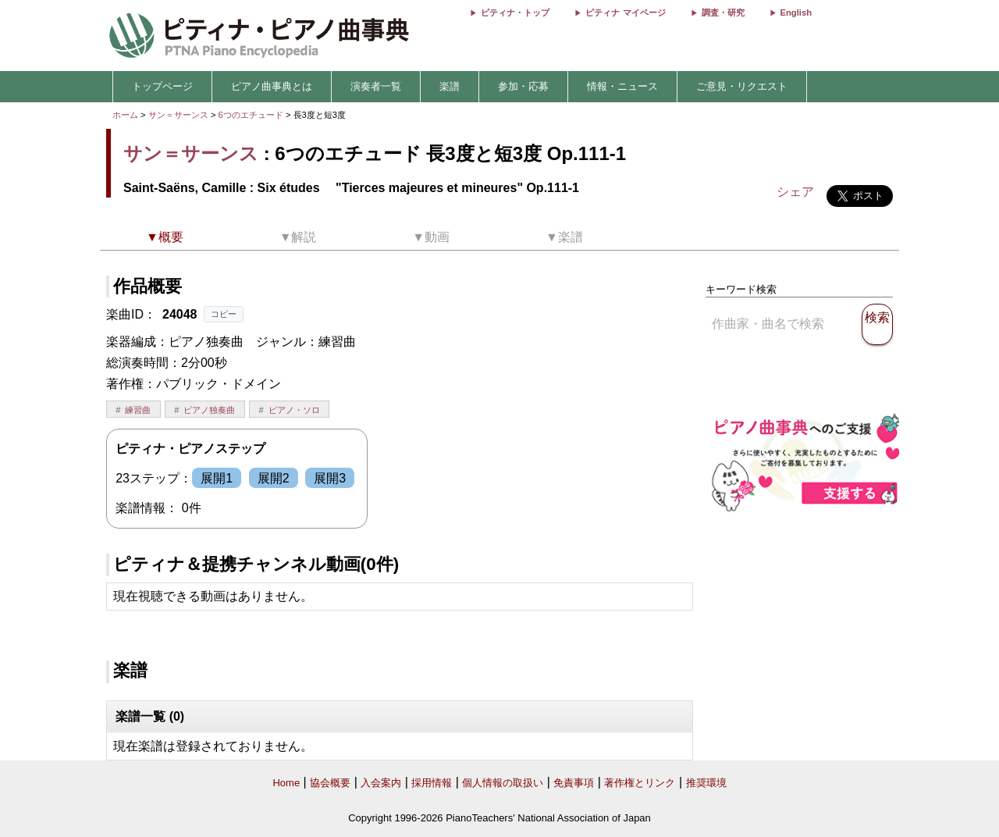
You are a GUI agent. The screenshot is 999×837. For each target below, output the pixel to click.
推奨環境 (706, 783)
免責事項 (573, 783)
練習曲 (138, 410)
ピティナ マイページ (625, 12)
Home (286, 783)
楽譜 (449, 86)
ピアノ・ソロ (294, 410)
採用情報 (431, 783)
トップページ (162, 86)
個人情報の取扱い (502, 783)
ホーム (125, 114)
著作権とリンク (639, 783)
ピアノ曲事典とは (271, 86)
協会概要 (330, 783)
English (796, 12)
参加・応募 (523, 86)
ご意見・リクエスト (741, 86)
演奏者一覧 (375, 86)
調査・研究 (723, 12)
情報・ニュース (622, 86)
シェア (795, 191)
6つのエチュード (252, 114)
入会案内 (381, 783)
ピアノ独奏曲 (209, 410)
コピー (223, 314)
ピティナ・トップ (515, 12)
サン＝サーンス (178, 114)
